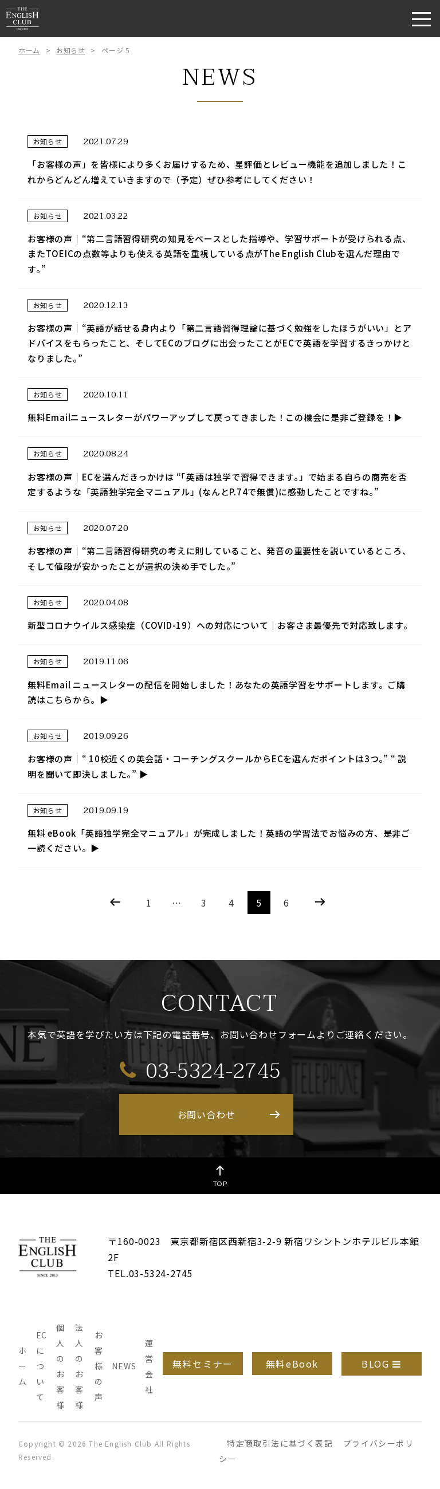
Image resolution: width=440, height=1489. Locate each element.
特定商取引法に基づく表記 (280, 1443)
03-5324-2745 (200, 1070)
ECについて (41, 1366)
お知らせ (70, 50)
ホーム (29, 50)
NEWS (124, 1366)
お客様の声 (99, 1366)
